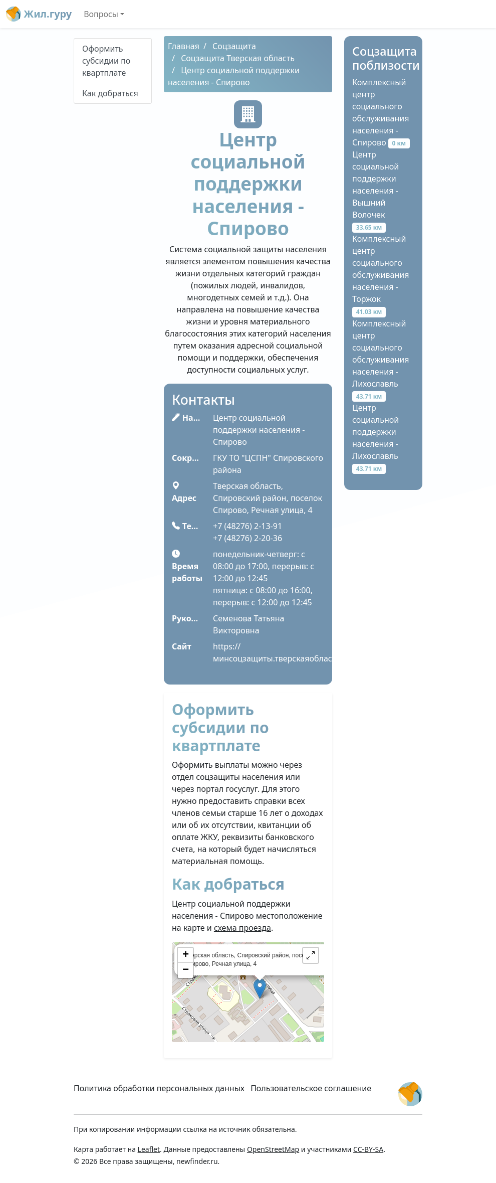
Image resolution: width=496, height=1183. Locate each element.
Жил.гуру (39, 14)
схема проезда (242, 927)
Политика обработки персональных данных (159, 1088)
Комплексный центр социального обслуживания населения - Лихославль (380, 359)
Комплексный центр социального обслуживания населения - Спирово (381, 112)
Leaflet (149, 1149)
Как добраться (110, 93)
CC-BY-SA (368, 1149)
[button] (310, 955)
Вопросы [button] (101, 14)
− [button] (185, 970)
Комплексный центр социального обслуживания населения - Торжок (380, 274)
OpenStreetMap (273, 1149)
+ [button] (185, 955)
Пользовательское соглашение (311, 1088)
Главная (183, 46)
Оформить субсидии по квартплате (106, 60)
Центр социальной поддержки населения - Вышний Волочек (375, 190)
